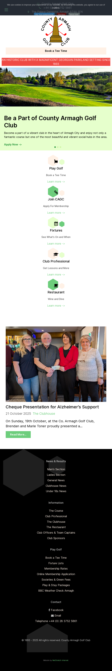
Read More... (18, 434)
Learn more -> (56, 181)
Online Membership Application (56, 574)
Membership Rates (56, 568)
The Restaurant (56, 527)
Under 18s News (56, 491)
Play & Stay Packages (56, 585)
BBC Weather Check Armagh (56, 590)
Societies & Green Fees (56, 579)
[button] (55, 147)
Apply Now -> (13, 144)
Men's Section (56, 469)
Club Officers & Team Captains (56, 532)
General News (56, 480)
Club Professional (56, 516)
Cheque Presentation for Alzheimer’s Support (52, 406)
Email (58, 615)
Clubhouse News (56, 485)
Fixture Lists (56, 563)
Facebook (57, 610)
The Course (56, 510)
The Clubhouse (44, 414)
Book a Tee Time (56, 50)
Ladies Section (56, 474)
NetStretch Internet (60, 660)
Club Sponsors (56, 538)
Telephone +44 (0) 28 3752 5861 (56, 621)
